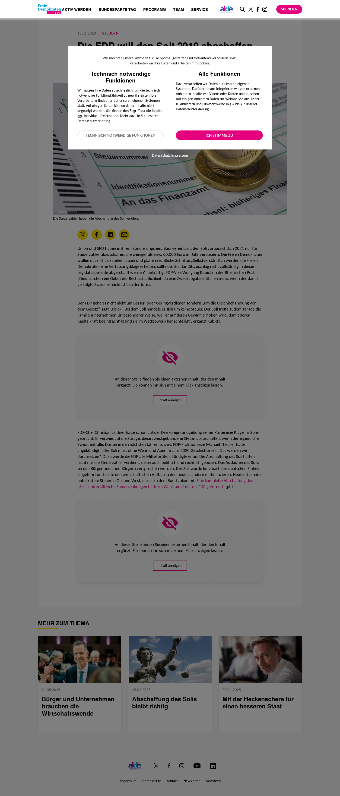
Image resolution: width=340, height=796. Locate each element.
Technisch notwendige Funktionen (121, 135)
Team (178, 10)
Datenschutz (161, 155)
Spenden (289, 9)
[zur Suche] (242, 9)
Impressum (179, 155)
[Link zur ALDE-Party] (226, 9)
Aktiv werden (76, 10)
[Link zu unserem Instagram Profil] (264, 9)
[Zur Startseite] (49, 9)
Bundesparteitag (117, 9)
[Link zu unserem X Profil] (250, 9)
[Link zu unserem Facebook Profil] (258, 9)
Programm (154, 10)
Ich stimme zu (219, 135)
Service (199, 10)
